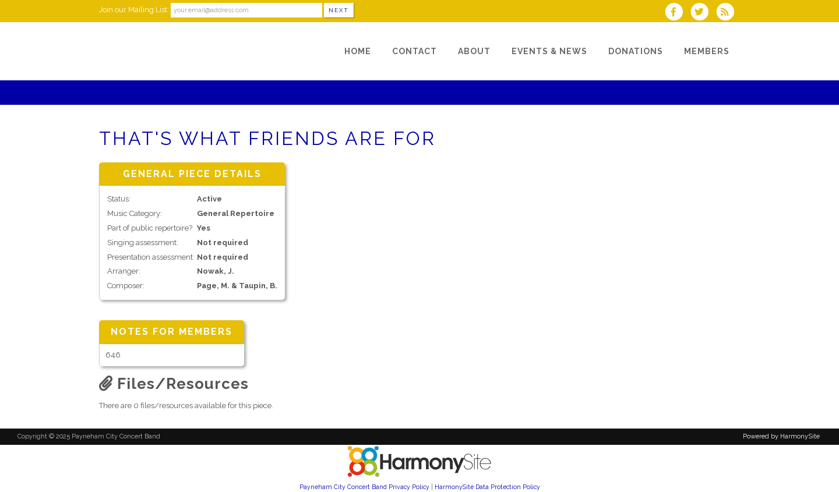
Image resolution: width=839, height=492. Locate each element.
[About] (474, 51)
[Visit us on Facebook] (677, 13)
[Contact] (414, 51)
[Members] (707, 51)
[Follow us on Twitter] (703, 13)
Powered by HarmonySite (781, 436)
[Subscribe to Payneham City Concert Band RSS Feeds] (728, 13)
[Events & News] (549, 51)
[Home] (358, 51)
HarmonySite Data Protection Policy (487, 486)
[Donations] (636, 51)
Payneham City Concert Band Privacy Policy (364, 486)
